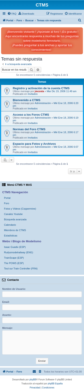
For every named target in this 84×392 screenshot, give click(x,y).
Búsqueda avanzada (15, 219)
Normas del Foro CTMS (29, 129)
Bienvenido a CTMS (26, 100)
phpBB (32, 379)
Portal (7, 198)
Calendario (10, 224)
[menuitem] (11, 13)
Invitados (33, 94)
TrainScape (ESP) (14, 257)
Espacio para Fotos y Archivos (34, 143)
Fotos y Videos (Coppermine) (20, 208)
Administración (43, 103)
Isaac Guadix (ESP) (15, 247)
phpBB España (55, 383)
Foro (6, 203)
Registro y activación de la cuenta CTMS (41, 88)
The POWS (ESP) (14, 263)
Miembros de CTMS (15, 230)
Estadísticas (10, 235)
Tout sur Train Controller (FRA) (21, 268)
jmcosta (39, 91)
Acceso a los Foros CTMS (31, 114)
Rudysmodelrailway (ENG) (18, 252)
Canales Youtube (13, 214)
